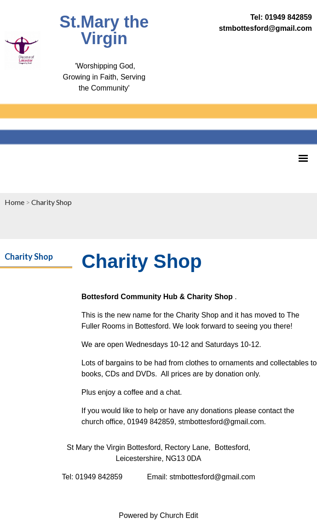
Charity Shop (51, 202)
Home (14, 202)
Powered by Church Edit (158, 515)
